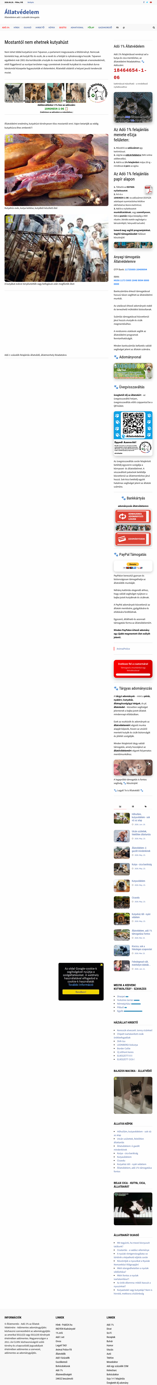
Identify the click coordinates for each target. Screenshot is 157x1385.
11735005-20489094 (136, 269)
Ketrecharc (112, 1370)
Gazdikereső (105, 27)
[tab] (120, 806)
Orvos (58, 1341)
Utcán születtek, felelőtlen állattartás (141, 833)
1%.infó (59, 1333)
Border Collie (123, 1048)
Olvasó (27, 27)
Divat (109, 1328)
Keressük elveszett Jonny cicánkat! (134, 1030)
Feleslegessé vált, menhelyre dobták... (141, 963)
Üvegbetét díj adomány (117, 1382)
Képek (52, 27)
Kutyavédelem (138, 881)
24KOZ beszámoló (64, 1378)
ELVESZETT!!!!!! (124, 1055)
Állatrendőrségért (64, 1374)
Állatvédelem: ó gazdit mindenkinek (141, 849)
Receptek (111, 1337)
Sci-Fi (109, 1333)
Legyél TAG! (61, 1345)
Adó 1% (5, 27)
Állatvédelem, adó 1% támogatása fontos (142, 932)
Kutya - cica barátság (142, 864)
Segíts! (63, 27)
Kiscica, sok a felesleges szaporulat (142, 948)
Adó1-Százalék (63, 1357)
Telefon (110, 1357)
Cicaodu (136, 897)
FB (117, 27)
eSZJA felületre (133, 154)
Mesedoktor (112, 1362)
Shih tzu (121, 1041)
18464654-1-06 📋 (56, 108)
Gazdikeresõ (61, 1362)
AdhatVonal (77, 27)
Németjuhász (129, 1003)
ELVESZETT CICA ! (126, 1059)
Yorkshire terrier (128, 1000)
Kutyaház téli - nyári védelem (131, 1164)
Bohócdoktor (113, 1374)
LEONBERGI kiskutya (127, 1044)
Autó (109, 1353)
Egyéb (129, 1010)
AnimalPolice (123, 648)
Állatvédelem (22, 12)
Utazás (110, 1349)
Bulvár (110, 1341)
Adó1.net (60, 1337)
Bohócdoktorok (63, 1366)
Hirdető (40, 27)
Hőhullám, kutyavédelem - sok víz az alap (141, 817)
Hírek (17, 27)
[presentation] (120, 806)
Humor (110, 1345)
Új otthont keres (125, 1052)
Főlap (91, 27)
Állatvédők (61, 1353)
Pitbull (122, 1007)
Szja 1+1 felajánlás (116, 1378)
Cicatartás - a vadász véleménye (133, 1250)
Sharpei (122, 996)
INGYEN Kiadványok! (65, 1328)
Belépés (31, 2)
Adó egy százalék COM (117, 1366)
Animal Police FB (64, 1349)
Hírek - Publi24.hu (64, 1324)
